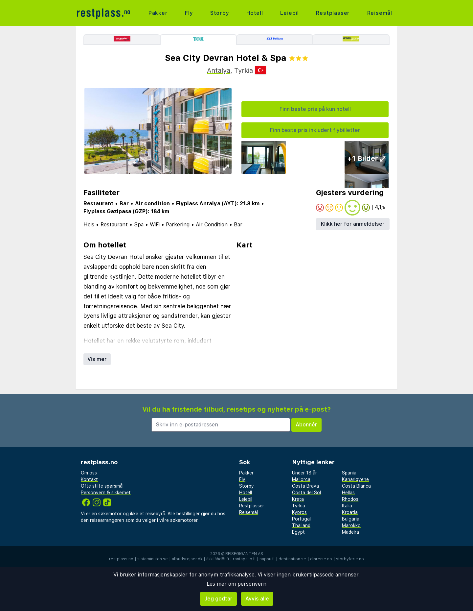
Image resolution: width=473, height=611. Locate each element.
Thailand (301, 525)
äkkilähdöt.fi (217, 559)
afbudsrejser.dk (187, 559)
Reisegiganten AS (244, 553)
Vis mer (97, 359)
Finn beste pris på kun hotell (315, 109)
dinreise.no (321, 559)
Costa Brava (305, 486)
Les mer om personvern (236, 584)
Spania (349, 472)
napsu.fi (267, 559)
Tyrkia (298, 505)
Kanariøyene (355, 479)
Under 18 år (304, 472)
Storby (219, 13)
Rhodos (350, 499)
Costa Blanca (356, 486)
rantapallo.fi (244, 559)
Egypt (298, 532)
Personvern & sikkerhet (106, 492)
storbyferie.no (350, 559)
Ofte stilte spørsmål (102, 486)
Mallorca (301, 479)
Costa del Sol (306, 492)
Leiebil (289, 13)
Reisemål (379, 13)
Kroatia (350, 512)
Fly (189, 13)
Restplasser (333, 13)
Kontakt (89, 479)
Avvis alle (257, 599)
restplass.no (121, 559)
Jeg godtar (218, 599)
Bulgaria (350, 519)
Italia (347, 505)
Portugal (301, 519)
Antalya (218, 70)
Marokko (351, 525)
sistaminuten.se (152, 559)
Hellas (348, 492)
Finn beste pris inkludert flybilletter (315, 130)
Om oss (89, 472)
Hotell (254, 13)
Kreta (298, 499)
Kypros (299, 512)
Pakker (158, 13)
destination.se (292, 559)
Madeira (350, 532)
